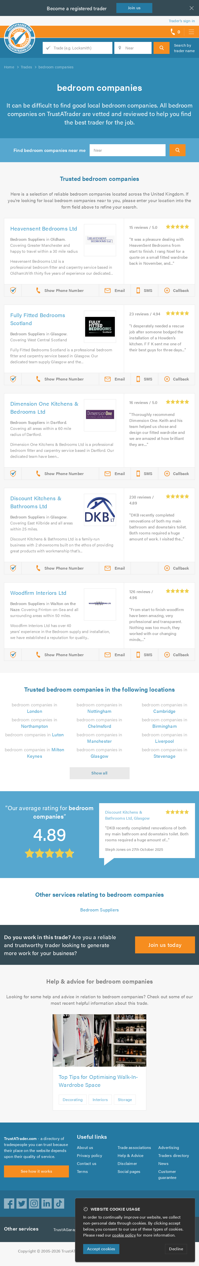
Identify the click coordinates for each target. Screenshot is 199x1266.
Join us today (165, 950)
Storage (124, 1105)
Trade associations (135, 1153)
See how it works (36, 1180)
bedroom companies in (34, 740)
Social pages (129, 1177)
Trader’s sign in (182, 20)
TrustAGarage (67, 1235)
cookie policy (125, 1235)
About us (85, 1153)
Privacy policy (89, 1161)
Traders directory (173, 1161)
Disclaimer (127, 1169)
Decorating (72, 1105)
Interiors (100, 1105)
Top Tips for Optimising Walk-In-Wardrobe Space (98, 1086)
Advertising (168, 1153)
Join (135, 7)
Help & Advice (130, 1161)
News (163, 1169)
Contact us (86, 1169)
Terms (82, 1177)
